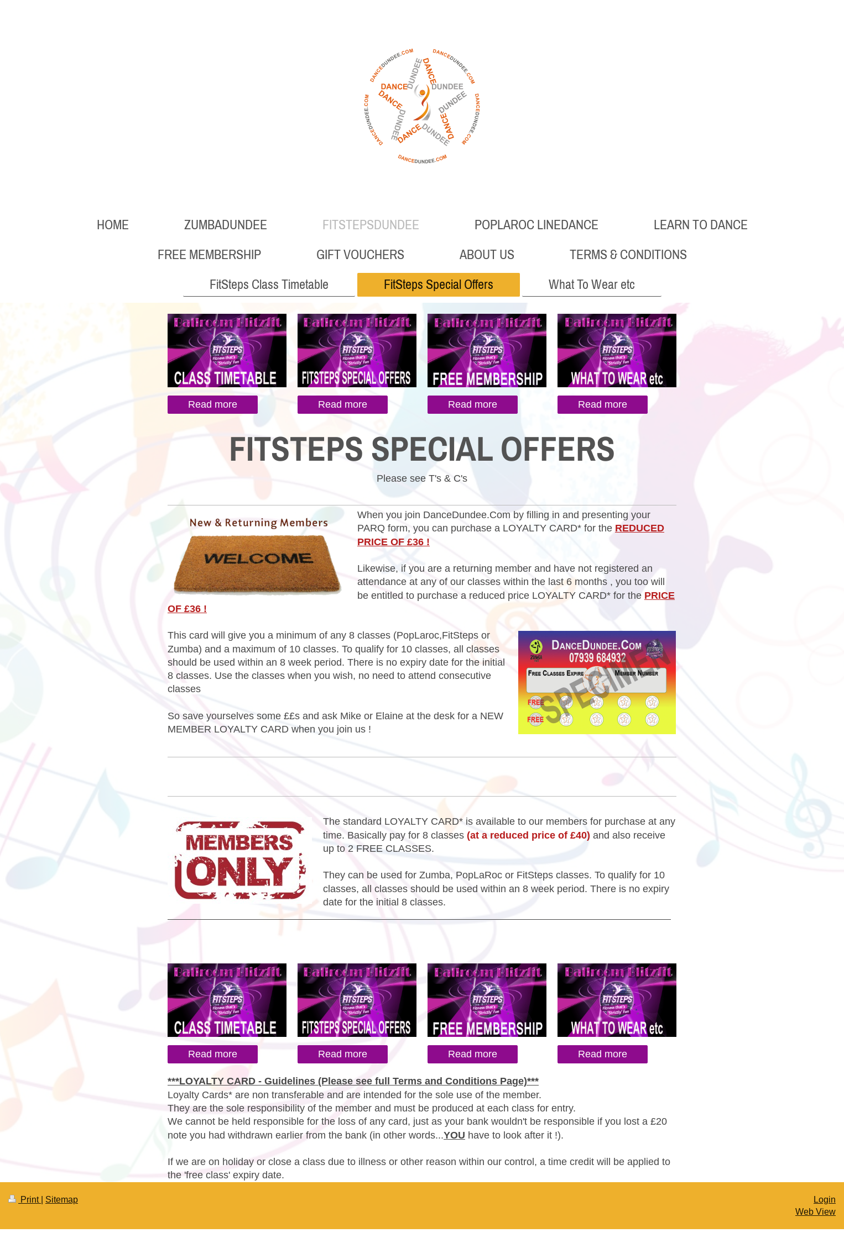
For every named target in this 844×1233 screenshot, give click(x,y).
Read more (212, 404)
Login (825, 1199)
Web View (815, 1211)
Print (24, 1199)
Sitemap (61, 1199)
